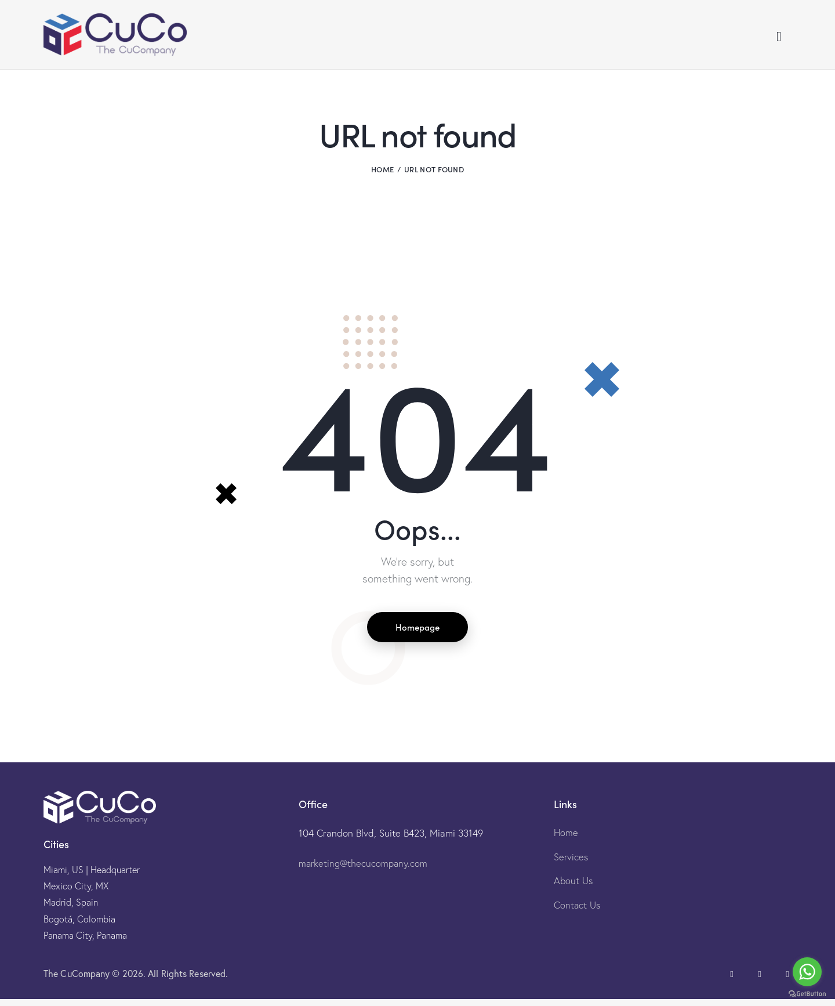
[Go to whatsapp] (807, 971)
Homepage (417, 633)
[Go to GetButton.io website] (807, 994)
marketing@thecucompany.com (364, 870)
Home (382, 173)
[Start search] (779, 39)
